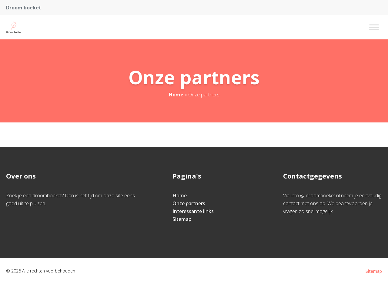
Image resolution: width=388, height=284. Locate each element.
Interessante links (193, 211)
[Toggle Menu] (374, 27)
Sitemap (181, 219)
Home (176, 94)
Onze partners (188, 203)
